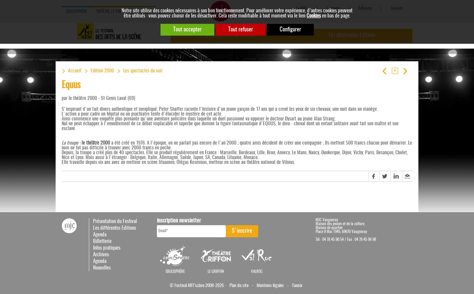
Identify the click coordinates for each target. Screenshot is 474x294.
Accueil (74, 71)
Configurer (290, 30)
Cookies (314, 15)
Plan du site (238, 285)
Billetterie (102, 241)
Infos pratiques (106, 248)
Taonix (297, 285)
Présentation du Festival (115, 221)
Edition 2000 (102, 71)
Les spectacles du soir (143, 71)
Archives (101, 254)
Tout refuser (240, 30)
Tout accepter (187, 30)
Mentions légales (270, 285)
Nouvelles (102, 267)
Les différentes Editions (114, 228)
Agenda (99, 234)
